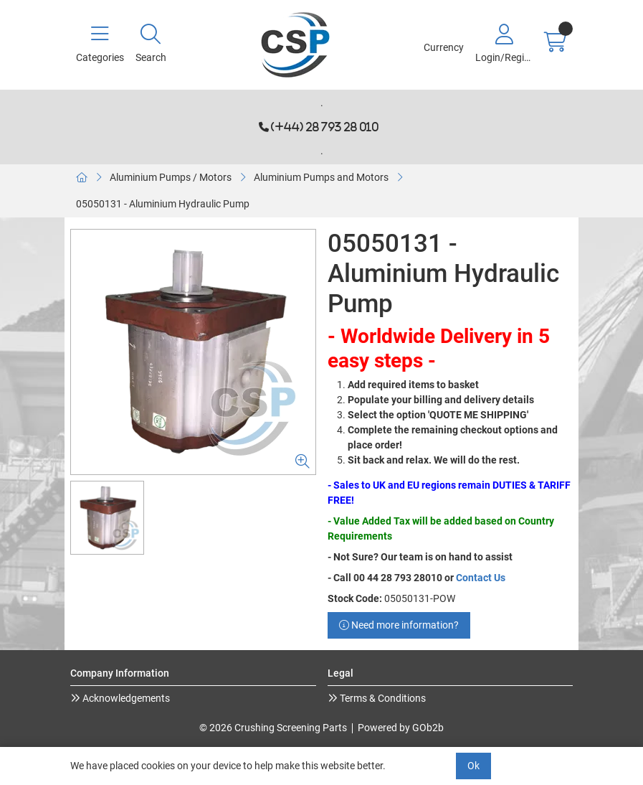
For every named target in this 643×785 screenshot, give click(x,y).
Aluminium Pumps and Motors (321, 177)
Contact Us (480, 577)
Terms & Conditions (382, 698)
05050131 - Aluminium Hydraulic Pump (162, 204)
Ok (473, 765)
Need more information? (399, 625)
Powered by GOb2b (401, 727)
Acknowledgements (125, 698)
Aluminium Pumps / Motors (171, 177)
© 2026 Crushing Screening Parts (273, 727)
